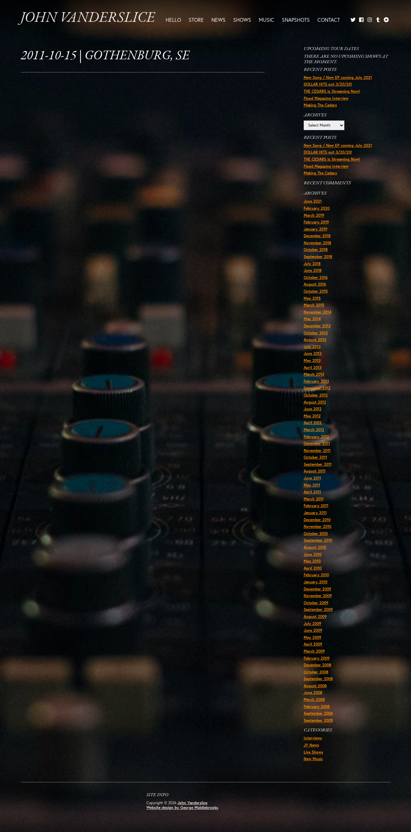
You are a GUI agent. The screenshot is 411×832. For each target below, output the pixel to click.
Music (266, 19)
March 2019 (314, 215)
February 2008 (317, 706)
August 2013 (315, 339)
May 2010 (312, 561)
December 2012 (317, 388)
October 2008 (316, 672)
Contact (328, 19)
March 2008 (314, 699)
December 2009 (317, 589)
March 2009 (314, 651)
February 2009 (317, 658)
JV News (311, 745)
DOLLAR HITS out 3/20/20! (328, 84)
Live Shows (313, 752)
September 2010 (318, 540)
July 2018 (312, 263)
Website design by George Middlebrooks (182, 807)
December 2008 (317, 664)
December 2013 (317, 325)
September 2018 (318, 256)
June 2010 (313, 554)
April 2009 (313, 644)
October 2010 (316, 533)
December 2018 (317, 235)
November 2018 (317, 242)
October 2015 (316, 291)
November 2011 (317, 450)
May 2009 (312, 637)
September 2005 (318, 720)
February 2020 (317, 208)
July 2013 (312, 346)
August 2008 (315, 685)
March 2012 (314, 429)
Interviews (313, 738)
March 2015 (314, 305)
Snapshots (296, 19)
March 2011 (314, 498)
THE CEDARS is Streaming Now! (332, 91)
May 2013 (312, 360)
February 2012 (316, 436)
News (218, 19)
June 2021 (313, 201)
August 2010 (315, 547)
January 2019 (315, 229)
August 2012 (315, 402)
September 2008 (318, 678)
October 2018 (316, 249)
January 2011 (315, 512)
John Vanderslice (88, 18)
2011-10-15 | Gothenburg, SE (105, 56)
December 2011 (317, 443)
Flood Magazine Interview (326, 98)
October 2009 (316, 602)
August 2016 (315, 284)
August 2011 (314, 471)
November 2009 (318, 595)
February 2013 (316, 381)
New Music (313, 758)
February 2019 (316, 222)
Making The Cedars (320, 105)
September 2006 (318, 713)
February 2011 (316, 505)
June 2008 (313, 692)
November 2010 (317, 526)
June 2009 (313, 630)
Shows (242, 19)
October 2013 (316, 332)
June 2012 (313, 408)
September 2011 (318, 464)
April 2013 (313, 367)
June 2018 (313, 270)
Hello (173, 19)
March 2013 (314, 374)
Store (196, 19)
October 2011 (315, 457)
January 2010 (315, 581)
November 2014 (317, 312)
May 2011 (312, 485)
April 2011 (312, 491)
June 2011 (312, 478)
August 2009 (315, 616)
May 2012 (312, 415)
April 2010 (313, 568)
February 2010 (316, 574)
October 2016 (316, 277)
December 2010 (317, 519)
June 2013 (313, 353)
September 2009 (318, 609)
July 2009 (312, 623)
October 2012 (316, 395)
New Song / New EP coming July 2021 (338, 77)
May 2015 (312, 298)
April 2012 (313, 422)
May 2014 (312, 318)
